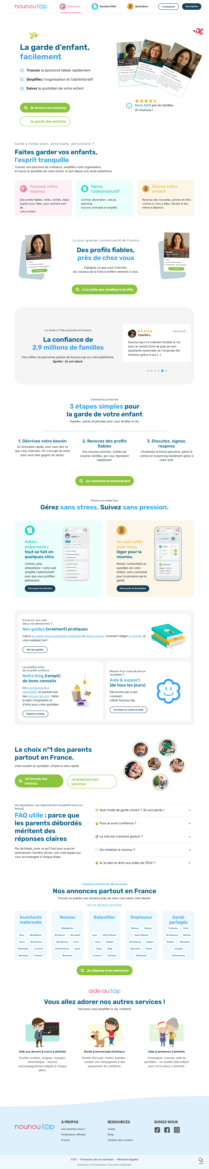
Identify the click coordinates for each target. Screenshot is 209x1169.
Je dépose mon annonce (104, 970)
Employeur (141, 917)
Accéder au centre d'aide (128, 709)
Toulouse (112, 955)
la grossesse (35, 688)
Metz (110, 948)
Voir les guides (35, 649)
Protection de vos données (96, 1159)
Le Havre (38, 948)
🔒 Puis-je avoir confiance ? (115, 823)
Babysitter (104, 917)
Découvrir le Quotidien (133, 588)
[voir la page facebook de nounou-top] (167, 1130)
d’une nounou (95, 636)
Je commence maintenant (104, 481)
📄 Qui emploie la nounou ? (115, 849)
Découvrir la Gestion (40, 588)
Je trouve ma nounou (45, 108)
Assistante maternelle (31, 920)
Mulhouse (23, 948)
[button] (148, 371)
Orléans (38, 955)
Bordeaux (24, 955)
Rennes (135, 928)
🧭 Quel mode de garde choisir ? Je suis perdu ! (129, 810)
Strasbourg (36, 942)
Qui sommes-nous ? (73, 1129)
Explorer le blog (35, 713)
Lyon (94, 935)
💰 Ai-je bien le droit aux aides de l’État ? (125, 863)
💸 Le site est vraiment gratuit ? (119, 836)
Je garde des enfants (45, 121)
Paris (22, 942)
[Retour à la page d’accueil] (31, 6)
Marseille (75, 935)
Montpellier (36, 935)
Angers (150, 942)
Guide (111, 1129)
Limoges (178, 948)
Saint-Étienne (62, 948)
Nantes (110, 942)
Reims (149, 948)
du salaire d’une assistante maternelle (56, 636)
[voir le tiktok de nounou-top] (157, 1130)
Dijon (77, 948)
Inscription (191, 6)
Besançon (68, 955)
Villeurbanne (178, 955)
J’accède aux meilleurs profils (104, 289)
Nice (21, 935)
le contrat (135, 636)
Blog (110, 1134)
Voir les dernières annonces (104, 905)
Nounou (67, 917)
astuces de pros (38, 696)
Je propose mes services (85, 781)
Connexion (168, 6)
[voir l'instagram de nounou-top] (177, 1130)
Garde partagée (178, 920)
